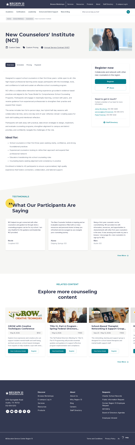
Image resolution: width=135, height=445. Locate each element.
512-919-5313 (10, 406)
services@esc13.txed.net (104, 112)
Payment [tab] (38, 65)
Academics (9, 12)
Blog (72, 403)
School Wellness (19, 18)
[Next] (122, 255)
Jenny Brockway (101, 109)
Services (70, 4)
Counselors (30, 18)
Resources (80, 4)
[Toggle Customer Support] (125, 437)
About (98, 4)
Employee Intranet (109, 418)
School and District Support (48, 12)
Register (110, 81)
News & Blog (65, 12)
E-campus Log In (122, 4)
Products (90, 4)
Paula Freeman (100, 115)
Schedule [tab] (20, 65)
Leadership (32, 12)
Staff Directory (108, 4)
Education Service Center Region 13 (15, 4)
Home (9, 18)
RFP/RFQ (106, 409)
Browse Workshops (57, 4)
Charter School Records (112, 396)
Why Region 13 (76, 399)
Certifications (20, 12)
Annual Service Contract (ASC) (57, 47)
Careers (73, 407)
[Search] (128, 12)
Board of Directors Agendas (113, 413)
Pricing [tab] (29, 65)
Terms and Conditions (95, 439)
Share (110, 88)
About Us (74, 396)
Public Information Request (113, 399)
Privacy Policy (110, 439)
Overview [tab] (10, 65)
